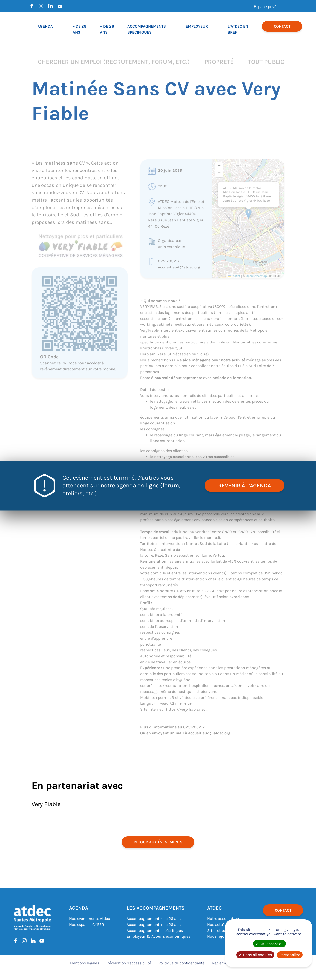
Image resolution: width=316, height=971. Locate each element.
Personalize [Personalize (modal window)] (289, 954)
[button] (248, 214)
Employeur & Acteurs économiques (158, 936)
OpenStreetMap (256, 276)
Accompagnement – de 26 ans (154, 918)
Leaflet (234, 276)
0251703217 (168, 261)
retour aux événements (158, 842)
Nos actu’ (215, 924)
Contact (282, 26)
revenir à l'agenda (244, 485)
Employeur (197, 26)
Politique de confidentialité (181, 963)
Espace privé (265, 7)
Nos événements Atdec (89, 918)
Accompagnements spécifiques (155, 930)
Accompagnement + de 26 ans (154, 924)
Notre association (223, 918)
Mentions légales (84, 963)
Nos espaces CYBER (86, 924)
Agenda (45, 26)
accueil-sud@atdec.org (179, 267)
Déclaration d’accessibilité (129, 963)
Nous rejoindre (220, 936)
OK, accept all (269, 943)
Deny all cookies (255, 954)
